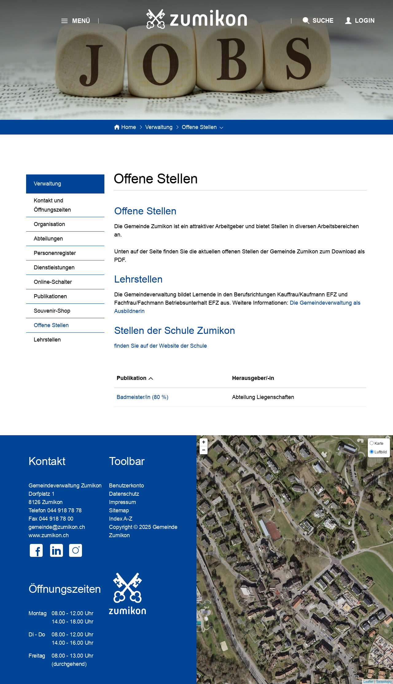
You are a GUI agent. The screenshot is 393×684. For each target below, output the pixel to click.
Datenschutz (124, 494)
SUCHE (323, 20)
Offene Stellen (67, 324)
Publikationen (50, 296)
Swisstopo (383, 681)
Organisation (49, 224)
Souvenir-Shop (52, 311)
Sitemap (119, 510)
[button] (159, 127)
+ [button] (203, 442)
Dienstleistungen (54, 267)
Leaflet (368, 681)
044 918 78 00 (56, 519)
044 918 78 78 (64, 510)
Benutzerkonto (126, 486)
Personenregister (55, 253)
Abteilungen (48, 239)
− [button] (203, 450)
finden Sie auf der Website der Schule (160, 346)
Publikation (131, 378)
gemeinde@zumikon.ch (57, 527)
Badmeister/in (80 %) (142, 397)
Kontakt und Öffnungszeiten (52, 205)
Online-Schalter (53, 282)
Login (365, 20)
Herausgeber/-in (253, 378)
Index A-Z (120, 519)
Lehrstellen (47, 340)
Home (128, 127)
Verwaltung (47, 184)
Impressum (122, 502)
